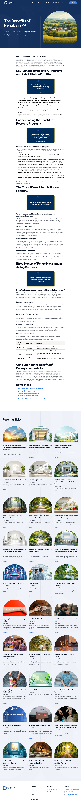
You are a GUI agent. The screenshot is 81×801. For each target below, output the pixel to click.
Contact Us (72, 2)
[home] (9, 2)
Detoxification (50, 791)
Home (32, 789)
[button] (41, 3)
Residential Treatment (52, 789)
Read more (5, 457)
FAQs (63, 2)
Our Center (48, 2)
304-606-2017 (69, 791)
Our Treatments (34, 799)
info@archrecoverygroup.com (73, 789)
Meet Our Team (56, 2)
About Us (34, 2)
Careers (32, 794)
